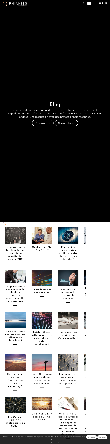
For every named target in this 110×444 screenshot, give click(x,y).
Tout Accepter (91, 437)
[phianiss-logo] (15, 3)
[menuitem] (83, 3)
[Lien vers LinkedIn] (103, 3)
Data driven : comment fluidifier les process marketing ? (15, 380)
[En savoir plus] (43, 123)
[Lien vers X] (100, 3)
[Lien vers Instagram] (106, 3)
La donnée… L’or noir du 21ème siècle (42, 417)
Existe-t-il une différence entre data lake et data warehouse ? (42, 338)
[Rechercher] (83, 3)
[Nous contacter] (66, 123)
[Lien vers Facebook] (96, 3)
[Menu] (88, 3)
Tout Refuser (102, 437)
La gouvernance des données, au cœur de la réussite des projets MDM (15, 253)
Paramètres (55, 440)
